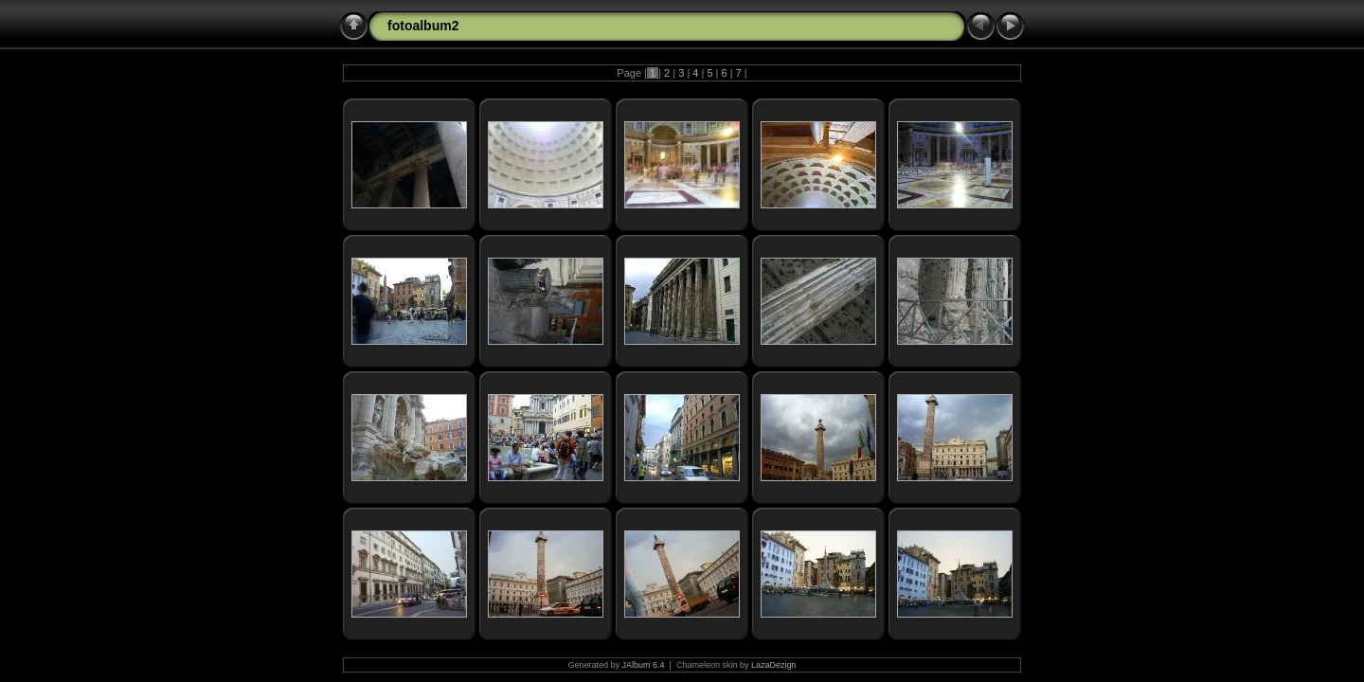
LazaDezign (774, 665)
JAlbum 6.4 (643, 665)
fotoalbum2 (422, 25)
